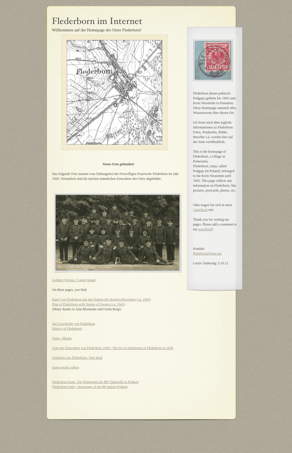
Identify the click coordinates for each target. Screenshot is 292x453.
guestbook (205, 229)
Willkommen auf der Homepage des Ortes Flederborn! (96, 30)
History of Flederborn (67, 329)
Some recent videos (65, 367)
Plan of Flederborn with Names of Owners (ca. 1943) (88, 304)
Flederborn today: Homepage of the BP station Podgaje (90, 387)
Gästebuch (200, 210)
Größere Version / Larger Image (74, 280)
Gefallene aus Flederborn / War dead (77, 358)
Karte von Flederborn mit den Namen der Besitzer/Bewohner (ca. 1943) (101, 299)
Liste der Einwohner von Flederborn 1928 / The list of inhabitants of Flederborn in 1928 (112, 348)
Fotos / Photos (62, 338)
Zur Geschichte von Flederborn (73, 324)
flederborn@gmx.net (207, 253)
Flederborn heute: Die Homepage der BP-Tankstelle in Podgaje (95, 382)
